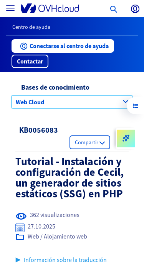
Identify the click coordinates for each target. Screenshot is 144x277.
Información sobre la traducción (65, 260)
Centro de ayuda (31, 26)
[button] (63, 46)
